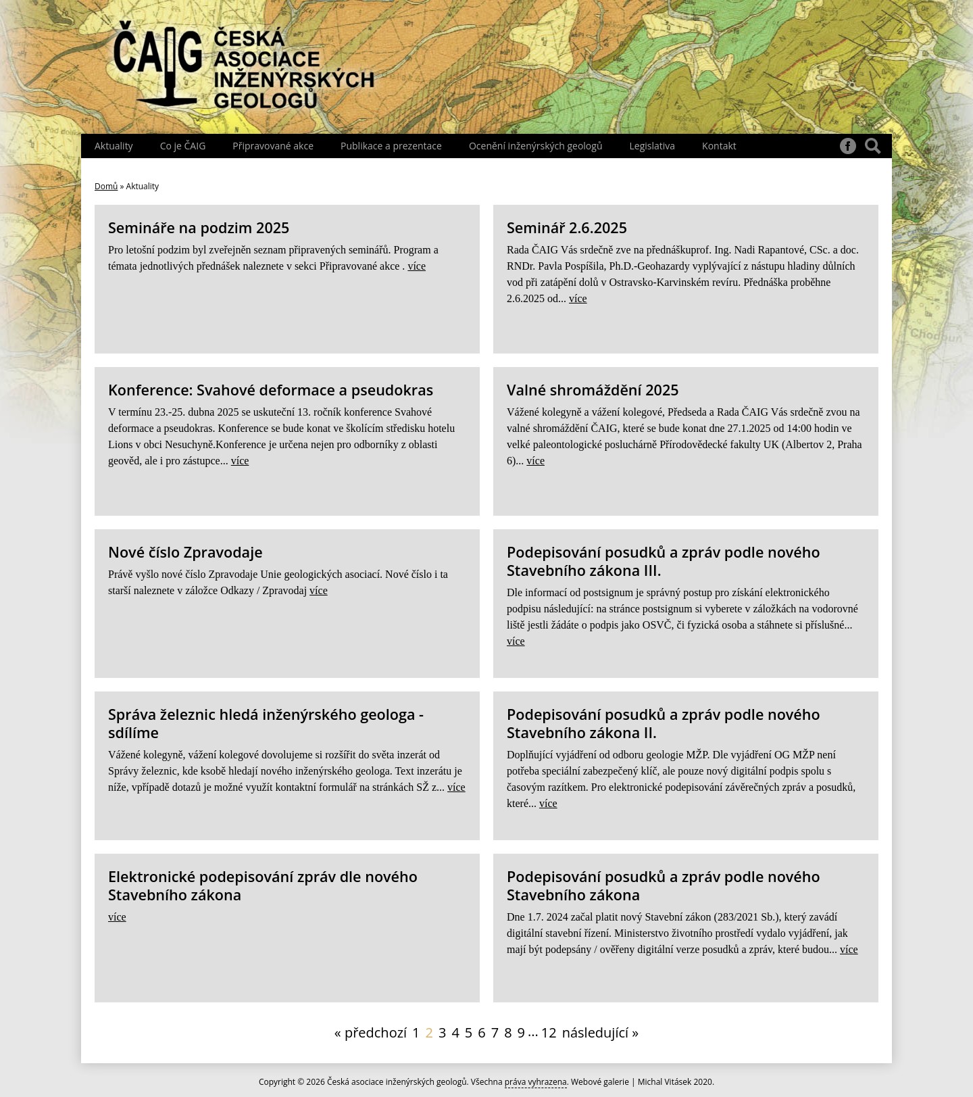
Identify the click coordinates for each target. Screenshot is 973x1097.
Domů (106, 186)
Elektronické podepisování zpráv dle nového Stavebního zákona (263, 885)
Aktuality (114, 145)
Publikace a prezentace (391, 145)
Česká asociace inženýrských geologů (397, 1082)
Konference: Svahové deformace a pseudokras (270, 389)
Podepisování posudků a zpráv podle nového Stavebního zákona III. (663, 561)
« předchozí (370, 1033)
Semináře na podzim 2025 (198, 227)
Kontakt (719, 145)
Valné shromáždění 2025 (593, 389)
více (416, 266)
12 (549, 1033)
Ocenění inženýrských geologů (536, 145)
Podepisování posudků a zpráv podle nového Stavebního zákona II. (663, 723)
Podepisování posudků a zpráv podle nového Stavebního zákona (663, 885)
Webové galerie (600, 1082)
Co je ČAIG (183, 145)
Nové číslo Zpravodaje (185, 552)
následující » (600, 1033)
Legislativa (652, 145)
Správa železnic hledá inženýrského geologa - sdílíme (266, 723)
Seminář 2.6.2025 (567, 227)
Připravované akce (273, 145)
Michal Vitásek (665, 1082)
